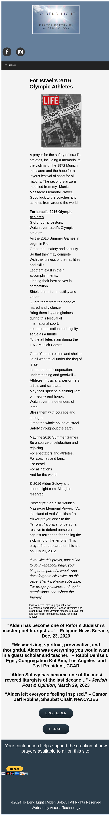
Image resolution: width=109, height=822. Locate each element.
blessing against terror (58, 605)
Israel (53, 608)
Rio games (52, 613)
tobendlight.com (43, 489)
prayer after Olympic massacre (53, 610)
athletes (39, 605)
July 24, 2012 (45, 551)
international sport (39, 608)
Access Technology (65, 808)
